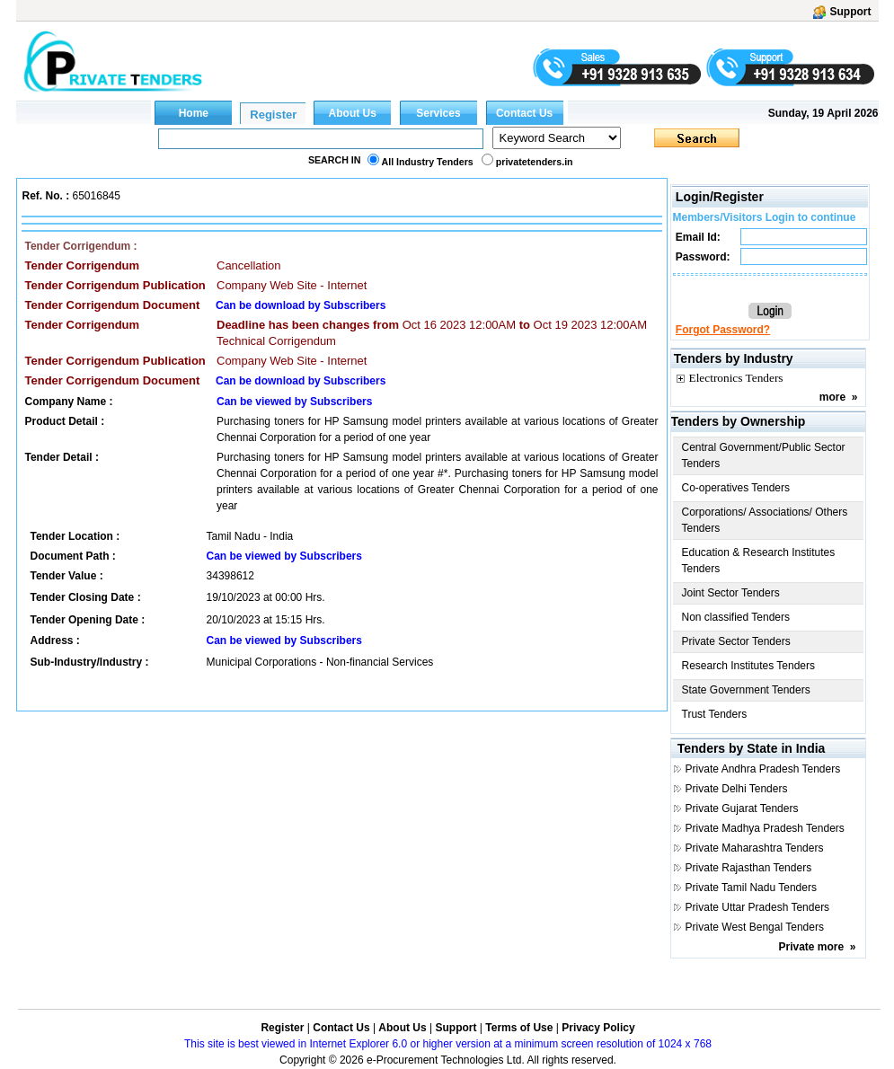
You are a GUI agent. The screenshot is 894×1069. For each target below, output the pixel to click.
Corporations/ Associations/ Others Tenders (765, 520)
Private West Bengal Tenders (755, 927)
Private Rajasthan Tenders (749, 867)
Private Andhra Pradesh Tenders (763, 769)
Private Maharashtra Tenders (755, 848)
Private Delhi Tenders (737, 788)
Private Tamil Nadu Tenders (751, 887)
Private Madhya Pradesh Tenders (765, 828)
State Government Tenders (746, 690)
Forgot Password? (723, 329)
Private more (811, 947)
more (832, 397)
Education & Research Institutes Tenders (759, 560)
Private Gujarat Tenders (742, 808)
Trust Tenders (715, 714)
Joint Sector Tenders (731, 593)
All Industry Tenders (428, 161)
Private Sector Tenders (736, 641)
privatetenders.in (534, 161)
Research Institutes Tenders (749, 665)
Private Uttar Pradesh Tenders (758, 907)
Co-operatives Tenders (736, 487)
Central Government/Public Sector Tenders (763, 455)
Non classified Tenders (736, 617)
